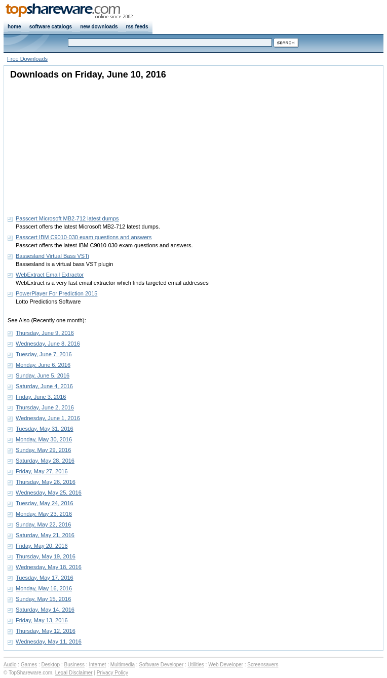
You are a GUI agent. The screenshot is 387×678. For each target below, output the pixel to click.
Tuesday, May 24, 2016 (44, 503)
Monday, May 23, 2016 (44, 514)
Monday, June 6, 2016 (43, 365)
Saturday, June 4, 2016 (44, 386)
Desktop (51, 664)
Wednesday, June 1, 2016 (48, 418)
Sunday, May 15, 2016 (43, 599)
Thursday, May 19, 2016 (45, 556)
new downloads (99, 26)
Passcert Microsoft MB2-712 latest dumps (67, 218)
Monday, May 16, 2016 (44, 588)
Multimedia (122, 664)
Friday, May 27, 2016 (42, 471)
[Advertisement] (71, 144)
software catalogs (50, 26)
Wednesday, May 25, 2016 (49, 492)
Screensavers (262, 664)
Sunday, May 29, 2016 (43, 450)
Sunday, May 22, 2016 (43, 524)
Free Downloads (27, 59)
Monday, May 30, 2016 (44, 439)
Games (29, 664)
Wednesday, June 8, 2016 (48, 344)
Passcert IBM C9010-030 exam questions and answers (83, 237)
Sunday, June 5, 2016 (42, 375)
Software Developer (161, 664)
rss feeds (137, 26)
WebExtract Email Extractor (50, 275)
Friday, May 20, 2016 (42, 546)
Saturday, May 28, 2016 (45, 461)
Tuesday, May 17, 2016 (44, 578)
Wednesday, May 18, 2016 (49, 567)
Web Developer (225, 664)
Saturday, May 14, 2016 (45, 610)
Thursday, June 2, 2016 (45, 407)
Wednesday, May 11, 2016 (49, 641)
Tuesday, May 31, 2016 (44, 429)
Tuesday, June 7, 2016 (44, 354)
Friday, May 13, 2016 (42, 620)
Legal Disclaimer (74, 672)
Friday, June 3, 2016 (41, 397)
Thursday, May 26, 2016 (45, 482)
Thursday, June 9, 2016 (45, 333)
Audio (10, 664)
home (14, 26)
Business (74, 664)
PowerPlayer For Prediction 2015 (56, 293)
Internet (97, 664)
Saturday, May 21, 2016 (45, 535)
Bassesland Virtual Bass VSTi (52, 256)
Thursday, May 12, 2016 (45, 631)
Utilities (196, 664)
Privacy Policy (112, 672)
